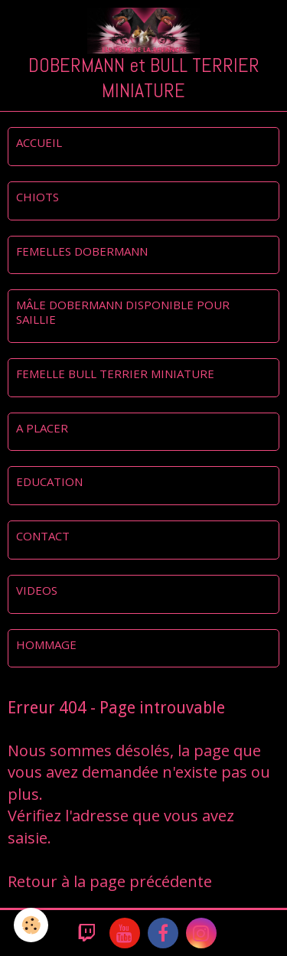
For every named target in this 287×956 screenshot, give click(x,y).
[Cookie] (31, 925)
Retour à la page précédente (110, 881)
